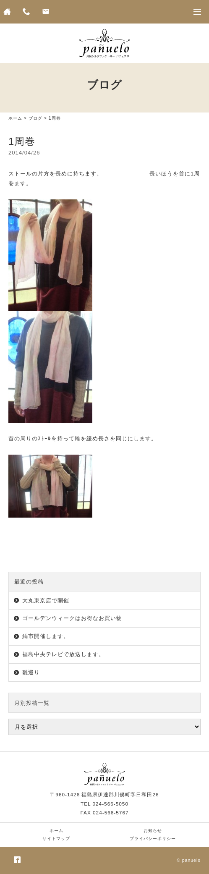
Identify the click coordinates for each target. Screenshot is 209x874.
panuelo (191, 860)
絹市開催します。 (45, 636)
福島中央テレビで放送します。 (63, 654)
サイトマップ (56, 838)
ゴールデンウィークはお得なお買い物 (72, 618)
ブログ (35, 118)
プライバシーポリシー (153, 838)
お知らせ (153, 830)
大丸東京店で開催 (45, 600)
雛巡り (31, 672)
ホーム (15, 118)
